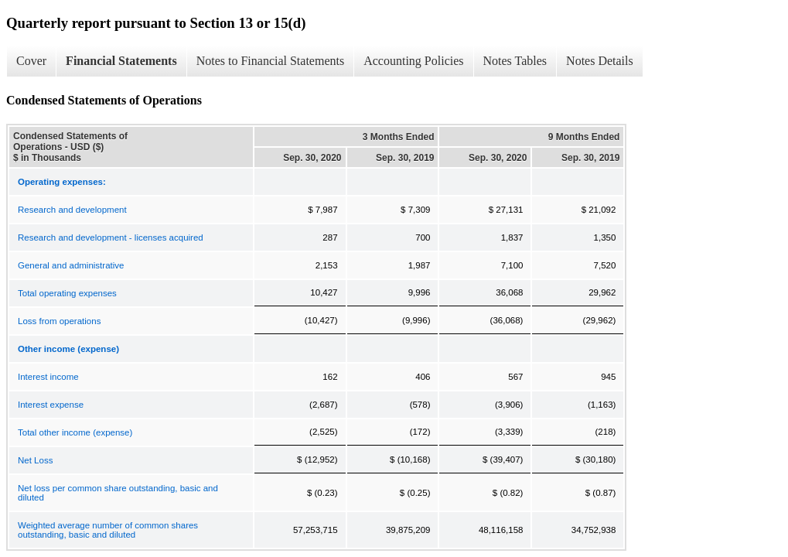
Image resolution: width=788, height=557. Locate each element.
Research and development (72, 209)
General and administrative (71, 265)
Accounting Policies (413, 60)
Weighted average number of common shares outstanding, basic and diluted (108, 530)
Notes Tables (515, 60)
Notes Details (599, 60)
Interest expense (51, 404)
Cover (31, 60)
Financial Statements (121, 60)
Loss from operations (59, 321)
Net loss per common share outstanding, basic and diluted (118, 493)
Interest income (48, 376)
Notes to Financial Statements (270, 60)
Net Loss (35, 460)
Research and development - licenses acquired (110, 237)
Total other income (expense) (75, 432)
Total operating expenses (67, 293)
